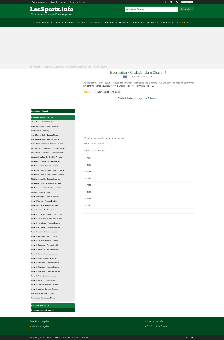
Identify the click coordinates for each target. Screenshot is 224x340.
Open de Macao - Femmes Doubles (44, 232)
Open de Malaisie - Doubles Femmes (44, 241)
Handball (123, 22)
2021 (89, 158)
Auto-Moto (94, 22)
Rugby (68, 22)
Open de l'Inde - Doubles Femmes (43, 276)
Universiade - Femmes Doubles (42, 293)
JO (191, 22)
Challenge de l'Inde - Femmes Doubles (45, 126)
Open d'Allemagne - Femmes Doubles (45, 197)
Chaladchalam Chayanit (97, 67)
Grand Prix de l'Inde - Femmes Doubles (45, 139)
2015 (89, 191)
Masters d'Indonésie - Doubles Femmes (45, 161)
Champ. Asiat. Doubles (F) (40, 130)
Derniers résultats (78, 2)
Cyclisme (80, 22)
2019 (89, 164)
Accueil (36, 22)
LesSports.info (41, 9)
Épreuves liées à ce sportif (53, 117)
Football (46, 22)
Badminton (59, 67)
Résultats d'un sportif (75, 67)
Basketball (110, 22)
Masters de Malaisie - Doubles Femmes (45, 179)
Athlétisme (165, 22)
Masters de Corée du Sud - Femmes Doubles (47, 170)
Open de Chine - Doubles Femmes (43, 210)
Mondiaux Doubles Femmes (41, 192)
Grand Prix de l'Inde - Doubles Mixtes (44, 135)
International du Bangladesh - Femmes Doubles (48, 148)
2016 (89, 185)
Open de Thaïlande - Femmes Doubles (45, 263)
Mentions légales (40, 326)
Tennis (57, 22)
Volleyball (137, 22)
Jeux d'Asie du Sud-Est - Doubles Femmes (46, 157)
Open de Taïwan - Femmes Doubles (44, 254)
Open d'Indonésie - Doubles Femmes (44, 205)
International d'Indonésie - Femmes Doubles (47, 144)
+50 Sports (180, 22)
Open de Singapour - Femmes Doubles (45, 245)
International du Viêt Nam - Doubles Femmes (47, 152)
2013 (89, 205)
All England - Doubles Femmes (42, 122)
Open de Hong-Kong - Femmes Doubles (45, 223)
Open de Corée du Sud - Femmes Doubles (46, 214)
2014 (89, 198)
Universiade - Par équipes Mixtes (43, 298)
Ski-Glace (151, 22)
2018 (89, 171)
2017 (89, 178)
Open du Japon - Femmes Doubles (43, 280)
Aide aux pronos (39, 2)
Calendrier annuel (58, 2)
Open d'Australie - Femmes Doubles (44, 201)
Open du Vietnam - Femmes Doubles (44, 285)
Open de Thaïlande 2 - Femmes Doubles (46, 271)
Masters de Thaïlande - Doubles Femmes (46, 183)
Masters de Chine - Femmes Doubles (44, 166)
